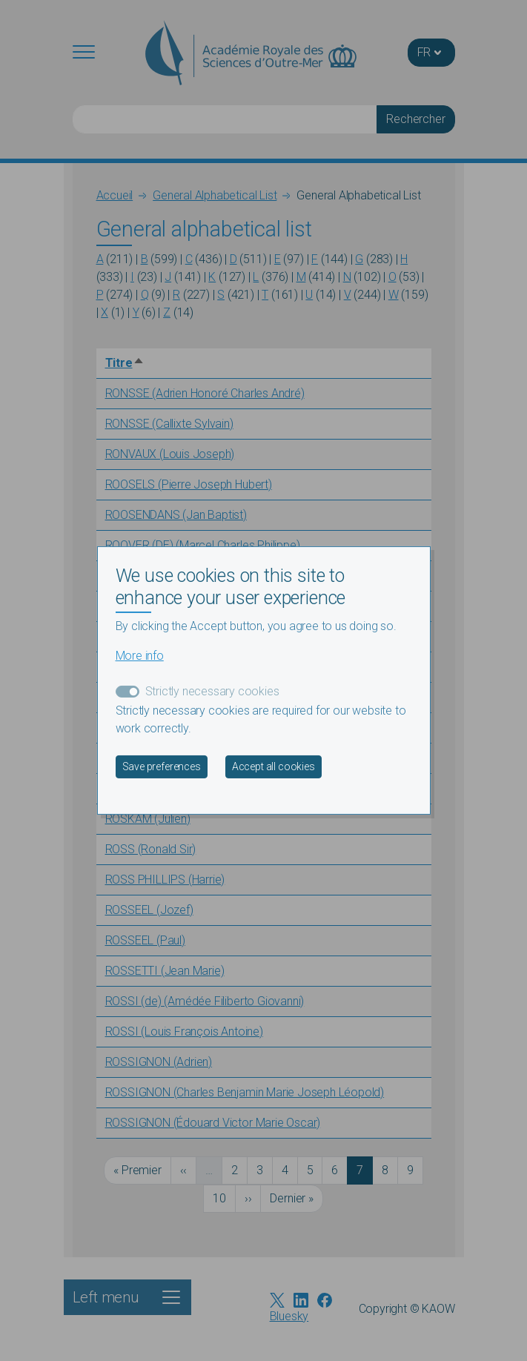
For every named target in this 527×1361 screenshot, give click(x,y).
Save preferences (161, 766)
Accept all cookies (273, 766)
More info (140, 656)
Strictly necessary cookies (212, 691)
